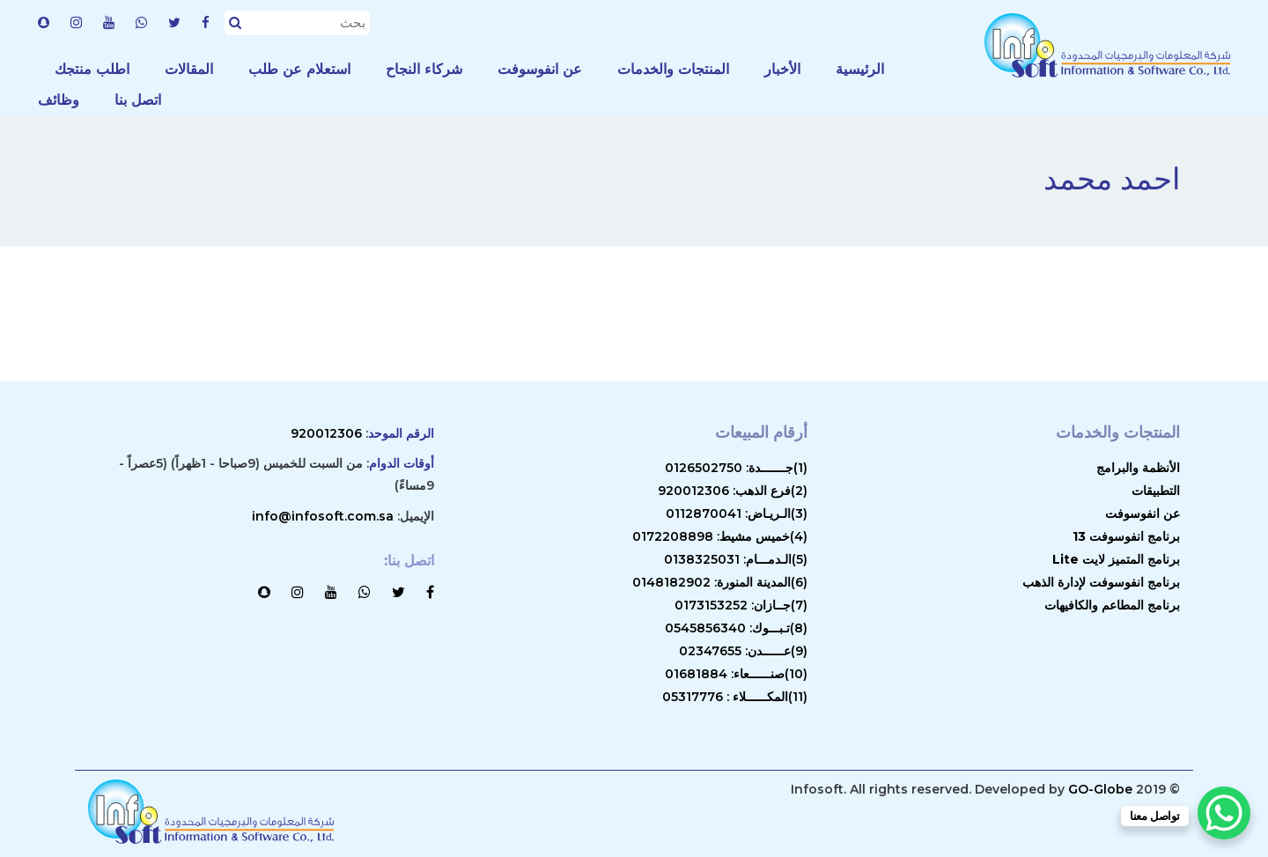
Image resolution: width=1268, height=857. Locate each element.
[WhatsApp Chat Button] (1224, 813)
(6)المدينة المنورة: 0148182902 (719, 582)
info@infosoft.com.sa (323, 516)
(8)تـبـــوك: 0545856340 (736, 628)
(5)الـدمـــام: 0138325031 (735, 559)
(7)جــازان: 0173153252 (741, 605)
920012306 (326, 433)
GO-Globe (1100, 789)
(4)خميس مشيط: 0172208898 (719, 536)
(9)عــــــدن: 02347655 (743, 651)
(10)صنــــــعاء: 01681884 (736, 674)
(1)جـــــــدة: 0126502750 (736, 468)
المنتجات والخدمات (673, 69)
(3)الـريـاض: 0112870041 (736, 513)
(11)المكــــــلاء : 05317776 (734, 697)
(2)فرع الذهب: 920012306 (732, 491)
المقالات (189, 69)
